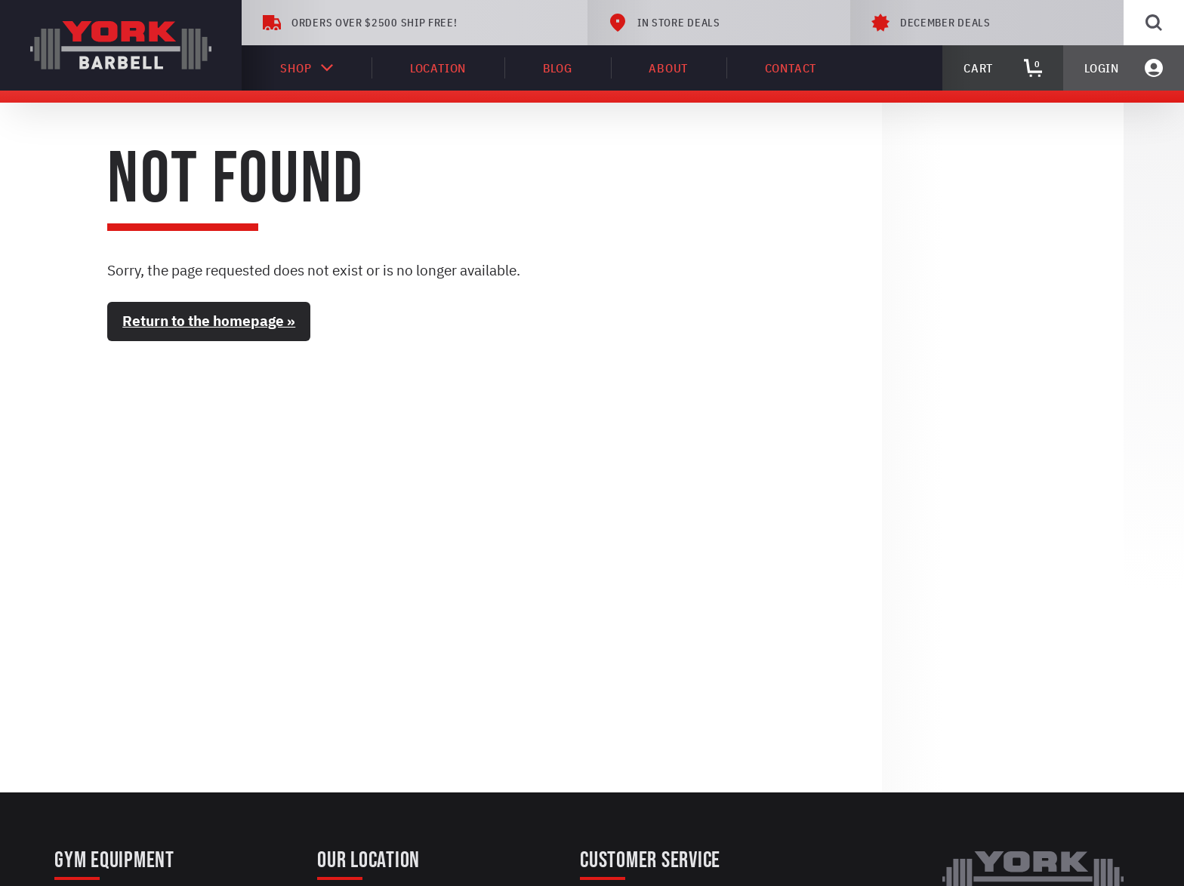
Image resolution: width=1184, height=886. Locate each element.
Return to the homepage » (208, 321)
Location (438, 67)
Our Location (368, 860)
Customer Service (650, 860)
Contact (791, 67)
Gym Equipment (114, 860)
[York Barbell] (120, 45)
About (668, 67)
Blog (557, 67)
